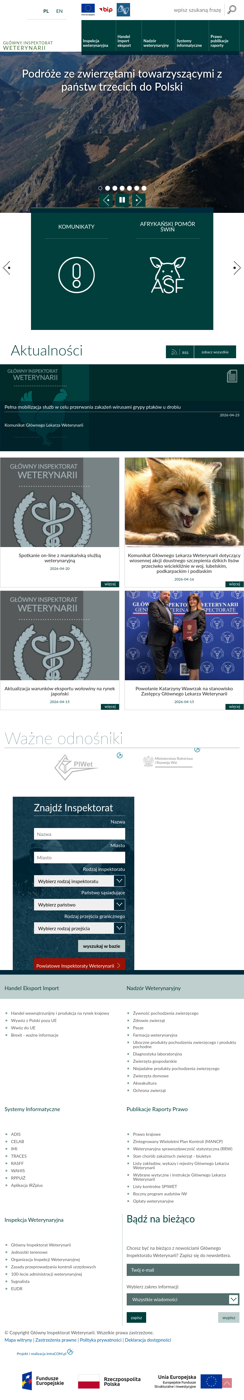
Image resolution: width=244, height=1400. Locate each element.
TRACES (18, 1156)
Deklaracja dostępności (148, 1340)
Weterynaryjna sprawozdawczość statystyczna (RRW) (182, 1149)
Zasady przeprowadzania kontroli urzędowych (53, 1267)
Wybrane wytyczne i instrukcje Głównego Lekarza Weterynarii (179, 1177)
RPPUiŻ (18, 1178)
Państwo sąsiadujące (103, 892)
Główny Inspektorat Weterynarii (41, 1245)
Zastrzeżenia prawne (56, 1340)
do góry (227, 1383)
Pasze (138, 1028)
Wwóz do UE (23, 1028)
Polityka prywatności (100, 1340)
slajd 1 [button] (100, 188)
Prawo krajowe (147, 1134)
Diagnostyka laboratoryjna (157, 1054)
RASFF (17, 1163)
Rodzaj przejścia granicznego (94, 916)
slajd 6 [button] (136, 188)
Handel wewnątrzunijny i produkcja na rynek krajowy (60, 1013)
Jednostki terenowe (29, 1252)
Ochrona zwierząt (149, 1090)
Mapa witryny (18, 1340)
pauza (122, 200)
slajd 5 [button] (129, 188)
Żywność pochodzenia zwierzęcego (165, 1013)
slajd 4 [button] (122, 188)
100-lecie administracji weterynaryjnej (46, 1274)
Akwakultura (144, 1083)
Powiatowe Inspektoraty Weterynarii (75, 966)
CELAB (17, 1141)
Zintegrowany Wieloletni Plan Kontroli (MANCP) (178, 1141)
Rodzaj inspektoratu (104, 869)
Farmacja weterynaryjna (155, 1035)
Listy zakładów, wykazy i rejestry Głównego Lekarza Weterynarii (181, 1165)
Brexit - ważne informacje (34, 1035)
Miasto (117, 845)
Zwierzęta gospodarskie (155, 1061)
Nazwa (118, 821)
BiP (105, 9)
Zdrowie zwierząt (149, 1020)
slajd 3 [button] (114, 188)
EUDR (16, 1289)
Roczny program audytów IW (160, 1194)
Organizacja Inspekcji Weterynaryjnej (45, 1259)
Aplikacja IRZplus (27, 1185)
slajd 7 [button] (144, 188)
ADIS (16, 1134)
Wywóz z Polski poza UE (34, 1020)
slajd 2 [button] (107, 188)
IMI (14, 1149)
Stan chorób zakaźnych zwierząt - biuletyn (172, 1156)
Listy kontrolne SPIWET (155, 1186)
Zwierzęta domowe (151, 1076)
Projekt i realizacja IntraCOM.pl (41, 1353)
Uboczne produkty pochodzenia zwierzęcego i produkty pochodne (184, 1044)
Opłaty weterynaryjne (153, 1201)
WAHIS (18, 1171)
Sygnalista (20, 1281)
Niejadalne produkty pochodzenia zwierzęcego (176, 1068)
